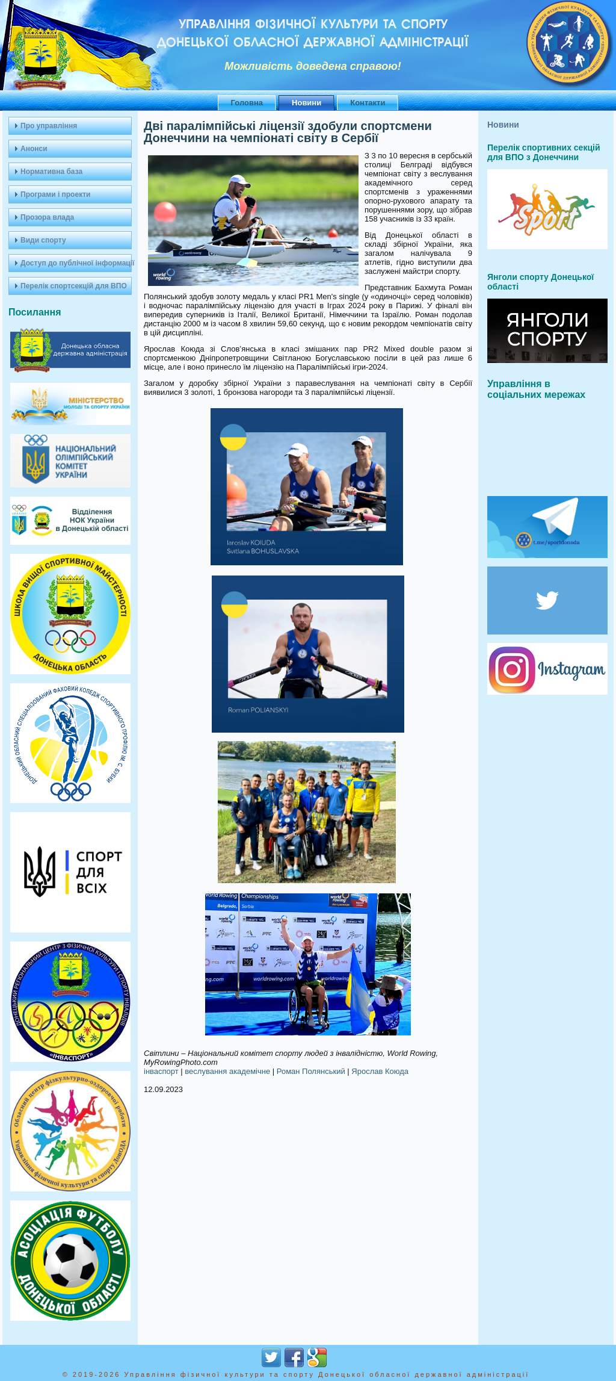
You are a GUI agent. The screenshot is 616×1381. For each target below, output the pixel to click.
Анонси (34, 148)
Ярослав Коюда (379, 1071)
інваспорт (161, 1071)
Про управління (48, 126)
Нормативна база (51, 171)
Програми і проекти (55, 194)
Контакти (367, 102)
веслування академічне (227, 1071)
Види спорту (43, 240)
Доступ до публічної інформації (76, 263)
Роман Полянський (311, 1071)
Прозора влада (47, 217)
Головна (247, 102)
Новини (306, 102)
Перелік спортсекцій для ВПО (73, 286)
